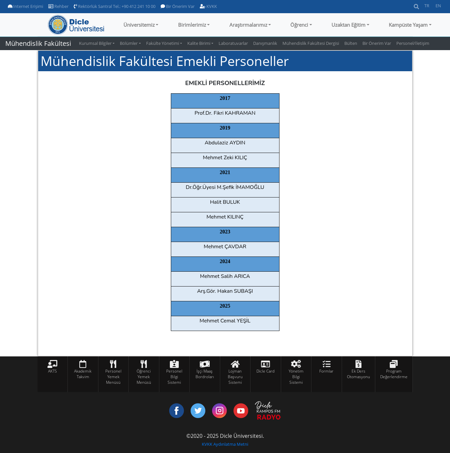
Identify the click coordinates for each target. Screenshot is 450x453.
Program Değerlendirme (394, 373)
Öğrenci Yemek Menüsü (144, 376)
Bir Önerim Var (178, 6)
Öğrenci (299, 24)
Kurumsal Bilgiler (95, 43)
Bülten (350, 43)
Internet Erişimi (25, 6)
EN (438, 6)
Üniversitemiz (139, 24)
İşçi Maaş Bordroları (205, 373)
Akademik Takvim (83, 373)
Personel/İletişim (412, 43)
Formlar (326, 371)
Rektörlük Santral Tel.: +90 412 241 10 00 (114, 6)
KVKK (208, 6)
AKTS (52, 371)
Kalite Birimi (198, 43)
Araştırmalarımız (248, 24)
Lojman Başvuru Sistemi (235, 376)
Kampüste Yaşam (408, 24)
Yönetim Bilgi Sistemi (296, 376)
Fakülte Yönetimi (162, 43)
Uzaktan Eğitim (348, 24)
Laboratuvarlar (233, 43)
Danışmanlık (265, 43)
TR (426, 6)
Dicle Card (265, 371)
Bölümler (129, 43)
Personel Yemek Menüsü (113, 376)
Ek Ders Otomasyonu (358, 373)
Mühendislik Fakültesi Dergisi (310, 43)
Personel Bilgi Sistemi (174, 376)
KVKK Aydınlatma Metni (225, 444)
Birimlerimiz (192, 24)
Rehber (58, 6)
